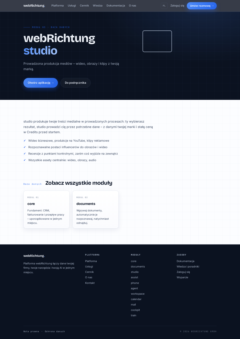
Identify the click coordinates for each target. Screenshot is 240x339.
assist (134, 277)
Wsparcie (182, 277)
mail (133, 304)
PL (164, 5)
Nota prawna (31, 331)
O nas (132, 5)
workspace (137, 293)
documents (138, 266)
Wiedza (97, 5)
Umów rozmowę (200, 5)
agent (134, 288)
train (133, 315)
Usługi (72, 5)
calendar (136, 299)
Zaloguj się (177, 5)
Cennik (84, 5)
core (133, 261)
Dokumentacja (116, 5)
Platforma (57, 5)
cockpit (135, 309)
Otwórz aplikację (39, 83)
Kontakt (90, 282)
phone (135, 282)
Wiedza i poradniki (188, 266)
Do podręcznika (75, 83)
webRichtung (34, 6)
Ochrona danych (55, 331)
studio (135, 271)
